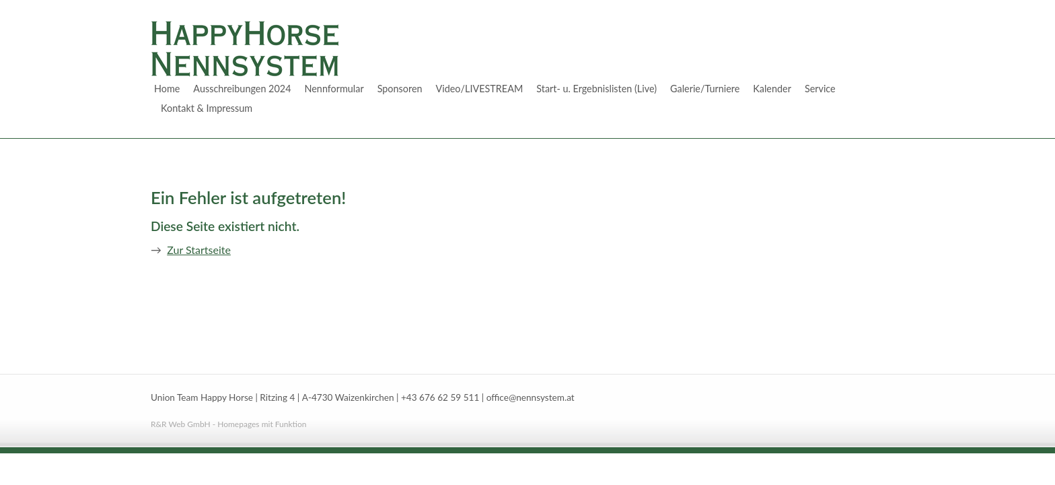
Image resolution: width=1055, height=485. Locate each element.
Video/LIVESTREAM (479, 88)
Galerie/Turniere (704, 88)
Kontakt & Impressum (206, 108)
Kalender (772, 88)
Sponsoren (400, 88)
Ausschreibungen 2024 (242, 88)
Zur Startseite (199, 249)
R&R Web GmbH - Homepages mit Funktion (228, 424)
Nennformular (333, 88)
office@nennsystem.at (530, 397)
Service (820, 88)
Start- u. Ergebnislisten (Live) (596, 88)
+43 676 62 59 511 (440, 397)
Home (167, 88)
